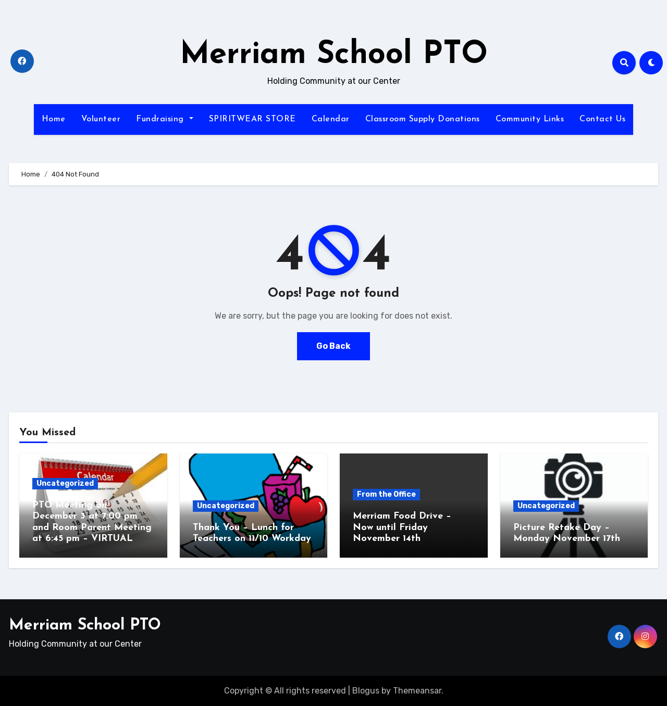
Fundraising (164, 119)
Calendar (331, 119)
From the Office (386, 494)
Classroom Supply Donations (422, 119)
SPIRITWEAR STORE (252, 119)
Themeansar (417, 691)
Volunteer (101, 119)
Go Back (333, 346)
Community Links (530, 119)
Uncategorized (65, 483)
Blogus (365, 691)
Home (54, 119)
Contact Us (602, 119)
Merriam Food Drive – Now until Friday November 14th (402, 527)
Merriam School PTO (334, 55)
